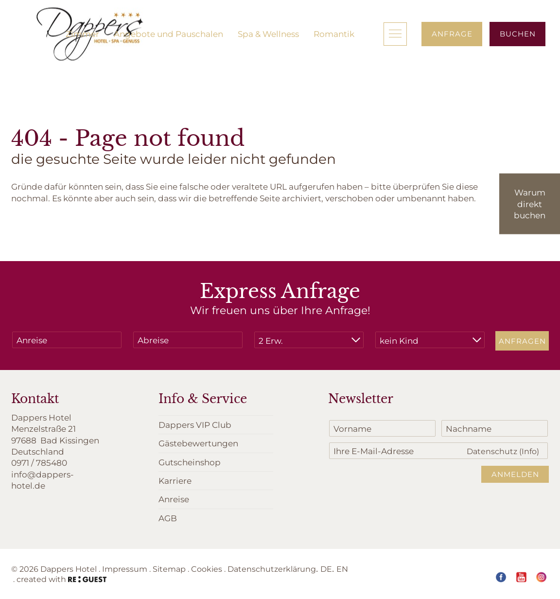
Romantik (334, 33)
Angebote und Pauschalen (168, 33)
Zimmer (82, 33)
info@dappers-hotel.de (42, 480)
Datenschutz (503, 451)
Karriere (175, 480)
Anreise (173, 498)
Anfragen (522, 341)
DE (326, 569)
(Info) (529, 451)
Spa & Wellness (268, 33)
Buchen (518, 33)
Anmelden (515, 474)
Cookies (206, 569)
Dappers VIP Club (194, 424)
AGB (167, 517)
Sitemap (169, 569)
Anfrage (452, 33)
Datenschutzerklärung (272, 569)
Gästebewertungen (198, 443)
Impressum (124, 569)
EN (342, 569)
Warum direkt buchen (529, 203)
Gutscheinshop (189, 462)
